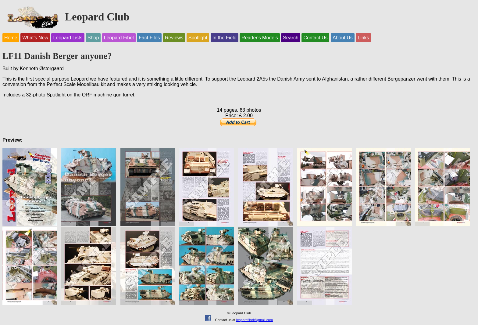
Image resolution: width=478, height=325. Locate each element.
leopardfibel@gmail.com (254, 320)
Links (363, 37)
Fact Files (149, 37)
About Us (343, 37)
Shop (93, 37)
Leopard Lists (67, 37)
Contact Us (315, 37)
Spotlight (197, 37)
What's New (35, 37)
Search (290, 37)
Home (10, 37)
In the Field (224, 37)
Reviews (174, 37)
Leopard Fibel (119, 37)
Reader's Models (259, 37)
